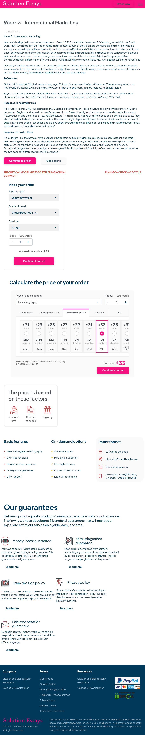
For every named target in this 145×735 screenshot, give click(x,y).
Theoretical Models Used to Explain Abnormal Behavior (35, 174)
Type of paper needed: (29, 295)
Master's (96, 311)
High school (24, 311)
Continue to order (20, 160)
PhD (115, 311)
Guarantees (46, 678)
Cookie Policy (47, 683)
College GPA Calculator (15, 687)
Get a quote (53, 160)
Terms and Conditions (52, 710)
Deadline (14, 221)
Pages (12, 235)
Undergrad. (47, 311)
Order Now (123, 4)
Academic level (17, 206)
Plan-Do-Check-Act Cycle (123, 172)
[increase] (28, 242)
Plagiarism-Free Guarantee (55, 694)
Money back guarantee (53, 689)
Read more (12, 567)
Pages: (109, 295)
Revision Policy (48, 705)
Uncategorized (12, 30)
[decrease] (13, 242)
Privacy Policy (47, 700)
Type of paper (16, 191)
